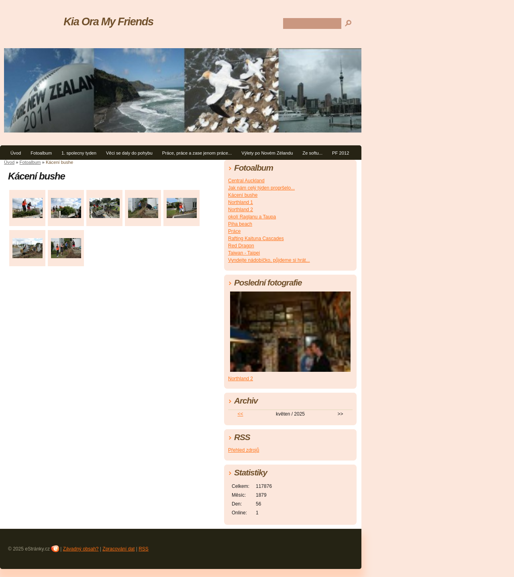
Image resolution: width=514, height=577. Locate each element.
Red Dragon (241, 246)
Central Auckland (246, 180)
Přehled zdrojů (243, 450)
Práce (234, 231)
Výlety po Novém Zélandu (267, 153)
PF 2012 (340, 153)
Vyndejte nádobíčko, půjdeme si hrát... (269, 260)
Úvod (15, 153)
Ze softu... (312, 153)
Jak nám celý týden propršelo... (261, 188)
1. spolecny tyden (78, 153)
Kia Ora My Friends (108, 21)
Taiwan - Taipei (244, 253)
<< (240, 414)
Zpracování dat (118, 549)
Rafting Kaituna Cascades (256, 238)
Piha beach (240, 224)
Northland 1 (240, 202)
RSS (144, 549)
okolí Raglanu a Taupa (252, 217)
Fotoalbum (41, 153)
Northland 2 (240, 209)
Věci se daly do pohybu (129, 153)
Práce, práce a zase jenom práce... (197, 153)
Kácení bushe (242, 195)
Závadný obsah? (81, 549)
